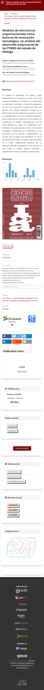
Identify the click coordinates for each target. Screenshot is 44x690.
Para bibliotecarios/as (16, 482)
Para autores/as (13, 477)
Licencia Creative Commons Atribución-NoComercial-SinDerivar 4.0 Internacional (22, 664)
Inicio (6, 14)
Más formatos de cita (11, 287)
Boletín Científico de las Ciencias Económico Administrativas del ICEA (23, 3)
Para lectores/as (14, 472)
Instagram (12, 431)
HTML (8, 246)
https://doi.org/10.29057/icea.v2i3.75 (20, 81)
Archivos (14, 14)
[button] (7, 336)
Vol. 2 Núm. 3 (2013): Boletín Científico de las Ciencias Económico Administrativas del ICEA (20, 17)
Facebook (12, 426)
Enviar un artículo (22, 448)
